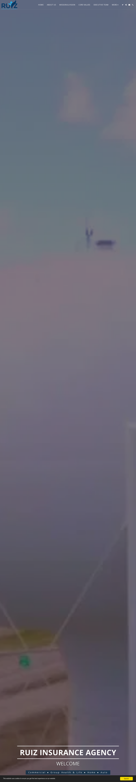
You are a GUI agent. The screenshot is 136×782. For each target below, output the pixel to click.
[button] (122, 5)
